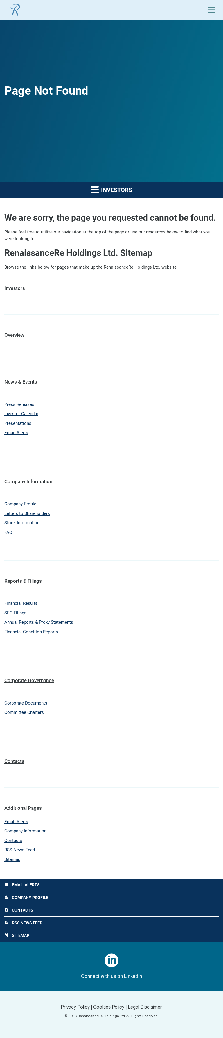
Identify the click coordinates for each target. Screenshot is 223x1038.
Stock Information (21, 522)
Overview (14, 335)
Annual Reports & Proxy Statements (38, 622)
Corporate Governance (29, 680)
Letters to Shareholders (27, 513)
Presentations (17, 423)
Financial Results (20, 603)
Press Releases (19, 404)
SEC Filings (15, 613)
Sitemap (12, 859)
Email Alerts (16, 432)
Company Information (28, 481)
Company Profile (20, 503)
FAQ (8, 532)
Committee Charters (24, 712)
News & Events (20, 382)
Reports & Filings (23, 581)
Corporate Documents (25, 703)
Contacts (14, 761)
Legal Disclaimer (145, 1007)
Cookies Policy (108, 1007)
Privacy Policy (75, 1007)
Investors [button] (111, 189)
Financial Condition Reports (31, 631)
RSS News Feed (19, 849)
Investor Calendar (21, 413)
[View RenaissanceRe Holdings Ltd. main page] (15, 10)
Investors (14, 288)
